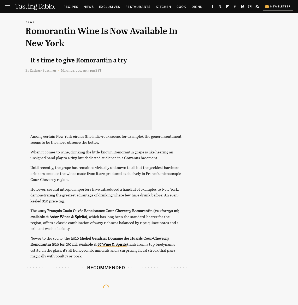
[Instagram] (250, 7)
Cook (181, 6)
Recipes (71, 6)
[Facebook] (212, 7)
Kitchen (163, 6)
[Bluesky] (242, 7)
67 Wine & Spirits (112, 244)
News (89, 6)
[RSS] (257, 7)
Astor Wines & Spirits (67, 216)
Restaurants (137, 6)
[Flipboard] (227, 7)
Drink (197, 6)
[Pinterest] (235, 7)
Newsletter (278, 6)
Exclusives (109, 6)
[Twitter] (220, 7)
